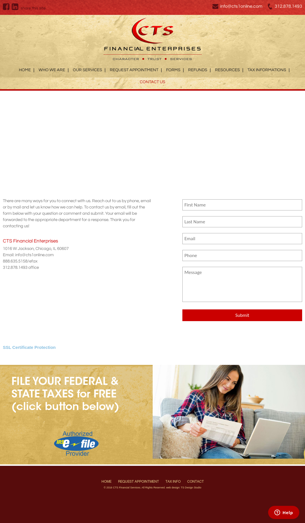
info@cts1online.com (241, 6)
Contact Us (152, 82)
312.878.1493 (288, 6)
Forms (173, 70)
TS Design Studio (191, 487)
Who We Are (52, 70)
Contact (195, 482)
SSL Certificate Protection (29, 347)
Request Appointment (134, 70)
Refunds (197, 70)
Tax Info (173, 482)
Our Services (87, 70)
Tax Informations (267, 70)
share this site (33, 8)
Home (25, 70)
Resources (227, 70)
